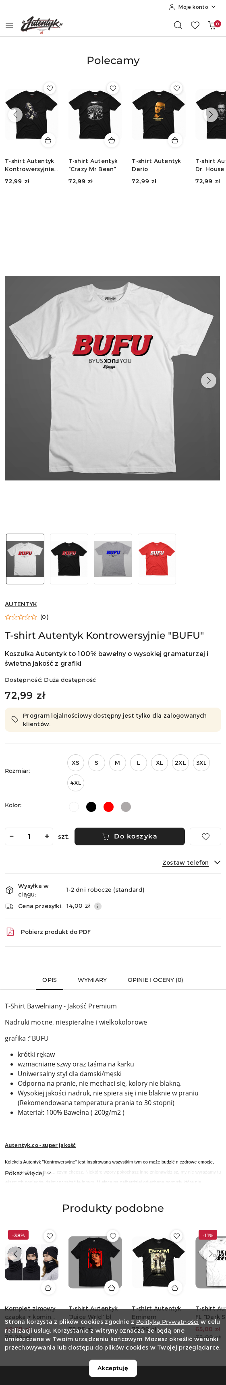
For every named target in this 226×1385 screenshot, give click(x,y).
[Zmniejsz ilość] (11, 836)
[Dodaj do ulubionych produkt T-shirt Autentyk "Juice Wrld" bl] (113, 1236)
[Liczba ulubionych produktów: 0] (195, 25)
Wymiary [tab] (92, 979)
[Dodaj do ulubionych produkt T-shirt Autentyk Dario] (176, 88)
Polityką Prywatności (167, 1321)
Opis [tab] (49, 979)
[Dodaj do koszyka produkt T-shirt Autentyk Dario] (175, 140)
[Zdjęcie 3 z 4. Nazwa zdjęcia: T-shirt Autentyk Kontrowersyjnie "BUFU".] (113, 559)
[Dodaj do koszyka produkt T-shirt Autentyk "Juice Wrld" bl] (111, 1287)
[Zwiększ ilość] (47, 836)
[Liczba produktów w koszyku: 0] (211, 25)
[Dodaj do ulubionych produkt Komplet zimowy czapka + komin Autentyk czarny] (50, 1236)
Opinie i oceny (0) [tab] (156, 979)
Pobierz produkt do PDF (48, 932)
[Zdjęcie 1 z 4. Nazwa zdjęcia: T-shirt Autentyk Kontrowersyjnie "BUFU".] (25, 559)
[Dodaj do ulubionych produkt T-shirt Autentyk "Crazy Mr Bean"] (113, 88)
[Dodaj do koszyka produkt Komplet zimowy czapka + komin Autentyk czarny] (48, 1287)
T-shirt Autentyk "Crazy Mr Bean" (93, 164)
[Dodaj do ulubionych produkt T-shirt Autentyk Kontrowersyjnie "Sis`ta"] (50, 88)
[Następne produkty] (210, 115)
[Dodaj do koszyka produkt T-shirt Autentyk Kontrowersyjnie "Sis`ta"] (48, 140)
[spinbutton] (29, 836)
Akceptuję (112, 1368)
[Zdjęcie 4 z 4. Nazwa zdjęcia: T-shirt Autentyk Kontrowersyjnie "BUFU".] (157, 559)
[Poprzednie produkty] (15, 115)
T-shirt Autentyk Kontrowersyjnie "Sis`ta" (29, 165)
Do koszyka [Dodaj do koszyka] (130, 836)
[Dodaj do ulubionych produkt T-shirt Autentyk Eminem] (176, 1236)
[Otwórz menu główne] (9, 25)
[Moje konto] (192, 7)
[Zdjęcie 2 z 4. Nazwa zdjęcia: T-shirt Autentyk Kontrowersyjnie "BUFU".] (69, 559)
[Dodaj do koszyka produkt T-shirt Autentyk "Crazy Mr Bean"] (111, 140)
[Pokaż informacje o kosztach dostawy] (97, 906)
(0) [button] (44, 617)
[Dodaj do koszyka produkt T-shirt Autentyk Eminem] (175, 1287)
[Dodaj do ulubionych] (205, 836)
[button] (113, 66)
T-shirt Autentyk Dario (156, 164)
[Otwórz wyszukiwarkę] (178, 25)
